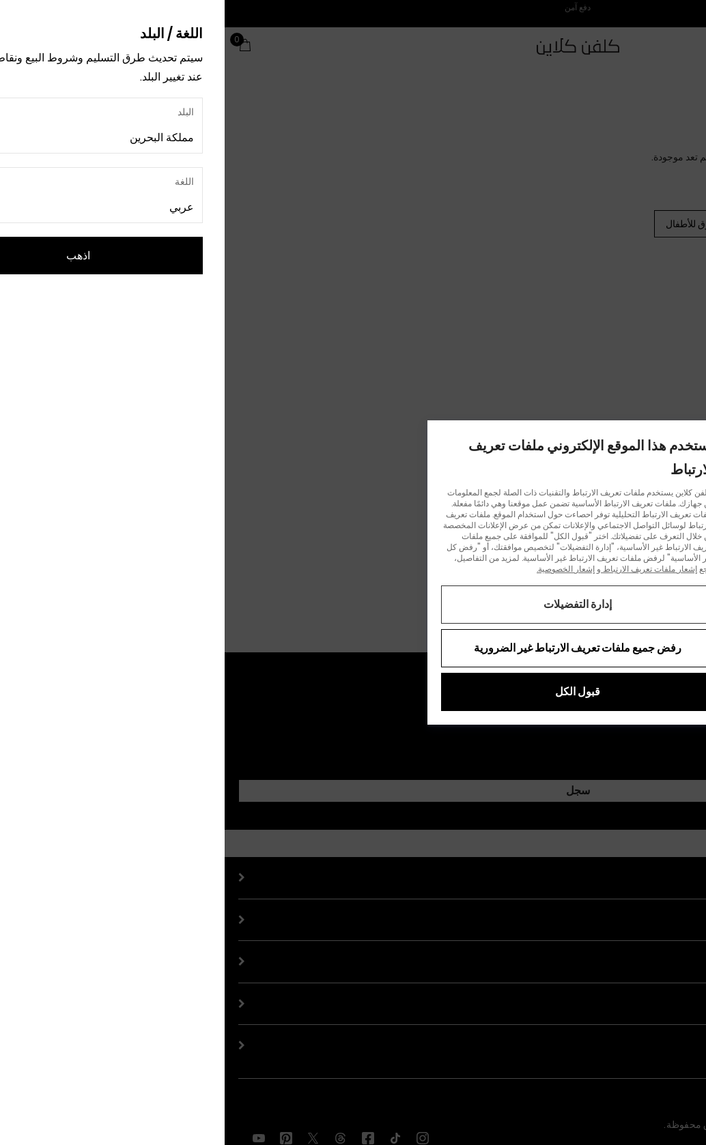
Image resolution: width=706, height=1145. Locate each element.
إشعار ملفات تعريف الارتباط (424, 569)
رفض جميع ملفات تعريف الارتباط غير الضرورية (353, 648)
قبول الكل (353, 691)
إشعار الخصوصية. (341, 569)
